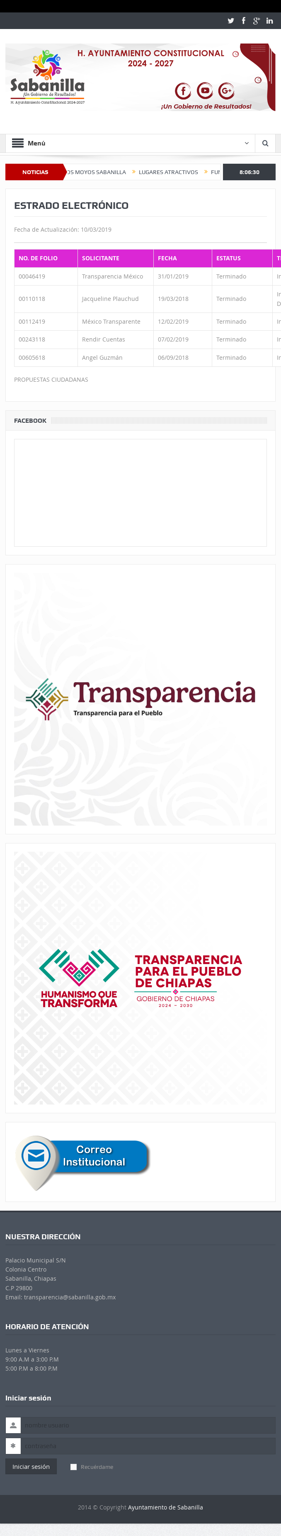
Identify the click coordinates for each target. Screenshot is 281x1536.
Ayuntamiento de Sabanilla (165, 1507)
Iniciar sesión (31, 1466)
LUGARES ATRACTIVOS (174, 172)
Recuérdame (91, 1466)
